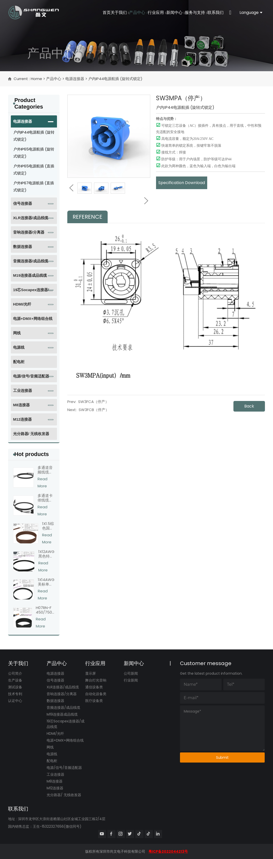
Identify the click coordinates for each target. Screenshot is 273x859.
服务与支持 (192, 12)
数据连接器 (22, 246)
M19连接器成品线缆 (30, 275)
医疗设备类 (94, 700)
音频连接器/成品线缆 (30, 261)
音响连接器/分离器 (28, 232)
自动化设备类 (95, 693)
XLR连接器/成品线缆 (30, 218)
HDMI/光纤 (22, 304)
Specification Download (181, 183)
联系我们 (214, 12)
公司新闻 (131, 673)
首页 (88, 12)
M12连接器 (22, 419)
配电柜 (18, 362)
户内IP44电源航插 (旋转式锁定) (115, 78)
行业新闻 (131, 680)
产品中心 (126, 12)
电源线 (18, 347)
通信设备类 (94, 687)
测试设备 (15, 687)
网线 (17, 333)
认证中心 (15, 700)
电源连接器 (74, 78)
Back (249, 406)
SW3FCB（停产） (94, 409)
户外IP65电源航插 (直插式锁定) (33, 169)
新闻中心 (168, 12)
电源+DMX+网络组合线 (32, 318)
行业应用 (147, 12)
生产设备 (15, 680)
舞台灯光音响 (95, 680)
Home (36, 78)
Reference (87, 217)
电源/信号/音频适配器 (31, 376)
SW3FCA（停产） (93, 401)
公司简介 (15, 673)
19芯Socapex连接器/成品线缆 (33, 292)
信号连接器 (22, 203)
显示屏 (90, 673)
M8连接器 (21, 405)
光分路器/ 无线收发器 (31, 434)
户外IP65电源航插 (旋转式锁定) (33, 152)
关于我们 (104, 12)
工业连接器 (22, 390)
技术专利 (15, 693)
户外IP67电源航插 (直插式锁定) (33, 186)
